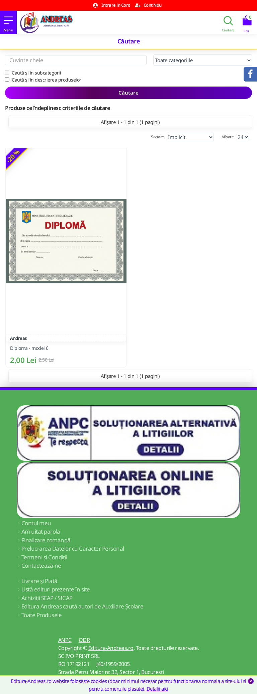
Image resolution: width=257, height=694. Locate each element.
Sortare (157, 137)
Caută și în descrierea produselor (43, 80)
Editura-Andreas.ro (111, 648)
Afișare (228, 137)
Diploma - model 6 (29, 348)
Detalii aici (157, 688)
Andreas (18, 338)
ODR (84, 640)
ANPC (65, 640)
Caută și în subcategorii (33, 73)
